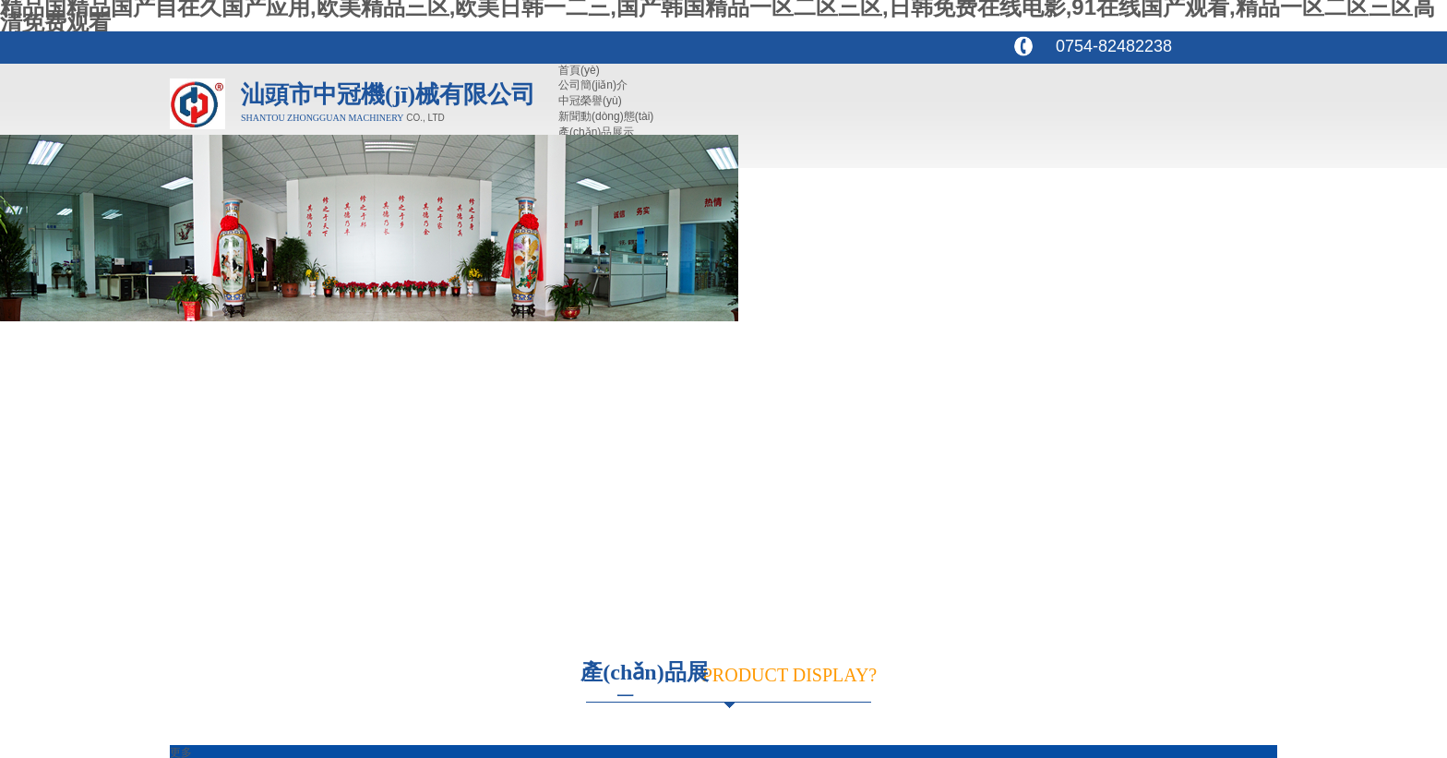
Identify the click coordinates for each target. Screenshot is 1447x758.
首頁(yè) (579, 70)
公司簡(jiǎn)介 (593, 84)
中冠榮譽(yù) (590, 100)
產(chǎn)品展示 (596, 132)
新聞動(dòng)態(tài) (605, 116)
